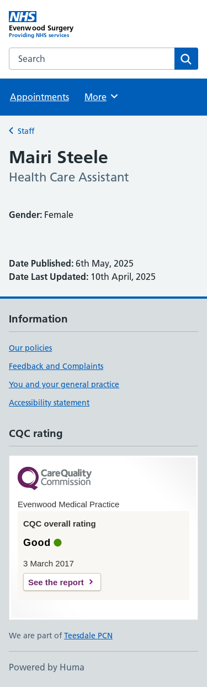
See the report (56, 582)
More (101, 96)
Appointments (39, 96)
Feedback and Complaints (56, 366)
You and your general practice (64, 384)
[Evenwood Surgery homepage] (56, 25)
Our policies (30, 348)
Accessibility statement (49, 403)
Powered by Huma (46, 667)
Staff (26, 131)
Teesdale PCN (88, 636)
